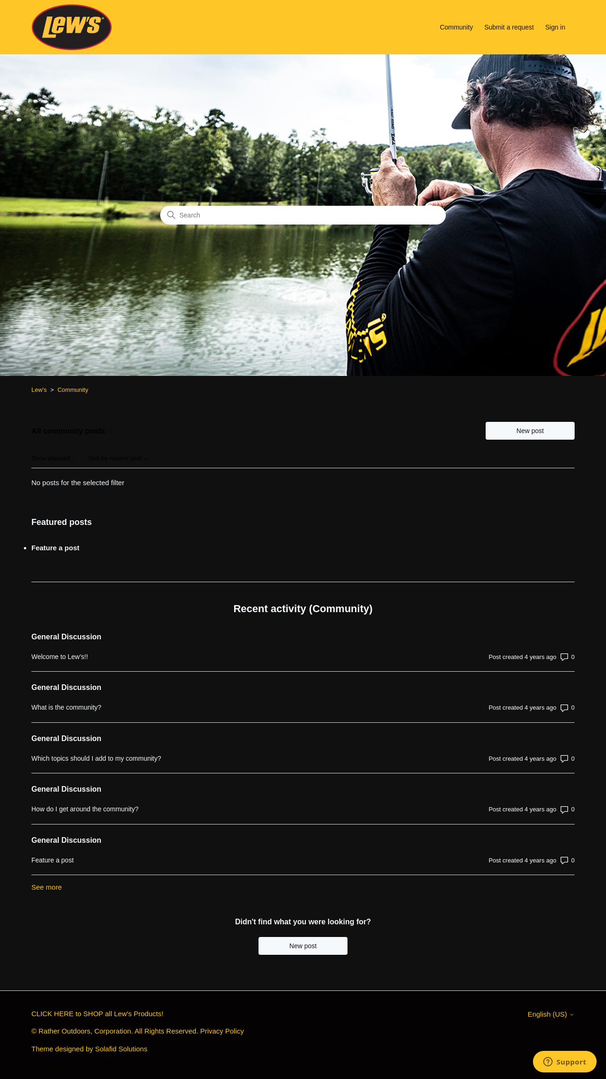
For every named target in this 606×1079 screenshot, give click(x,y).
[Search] (303, 215)
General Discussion (66, 637)
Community (456, 27)
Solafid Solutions (121, 1049)
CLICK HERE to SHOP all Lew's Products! (97, 1014)
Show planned (54, 458)
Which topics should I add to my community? (96, 758)
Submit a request (509, 27)
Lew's (39, 389)
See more (46, 887)
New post (530, 431)
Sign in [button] (555, 27)
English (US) (551, 1014)
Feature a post (55, 548)
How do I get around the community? (85, 809)
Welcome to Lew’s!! (59, 656)
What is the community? (66, 707)
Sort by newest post (119, 458)
